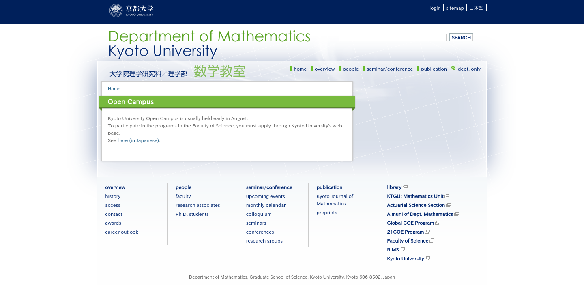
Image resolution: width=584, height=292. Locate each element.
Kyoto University (405, 258)
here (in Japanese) (138, 139)
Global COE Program (410, 222)
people (351, 68)
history (112, 195)
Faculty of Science (407, 240)
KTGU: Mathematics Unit (415, 195)
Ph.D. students (192, 213)
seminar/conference (390, 68)
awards (113, 222)
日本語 (476, 7)
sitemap (455, 7)
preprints (326, 212)
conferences (260, 231)
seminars (256, 222)
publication (434, 68)
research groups (264, 240)
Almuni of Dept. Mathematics (420, 213)
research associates (198, 204)
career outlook (121, 231)
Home (114, 88)
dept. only (469, 68)
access (112, 204)
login (435, 7)
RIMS (393, 249)
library (394, 187)
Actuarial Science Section (416, 204)
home (300, 68)
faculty (183, 195)
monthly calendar (266, 204)
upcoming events (265, 195)
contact (113, 213)
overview (325, 68)
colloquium (259, 213)
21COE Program (405, 231)
